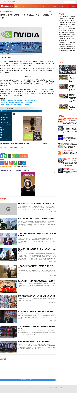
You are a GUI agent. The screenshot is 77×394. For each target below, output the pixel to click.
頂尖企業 (30, 6)
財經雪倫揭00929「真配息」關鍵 (66, 44)
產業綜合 (61, 6)
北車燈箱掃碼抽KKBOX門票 (68, 135)
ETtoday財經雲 (61, 56)
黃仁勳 (15, 147)
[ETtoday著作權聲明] (21, 166)
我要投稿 (15, 387)
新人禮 (11, 147)
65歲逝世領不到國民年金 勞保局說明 (67, 16)
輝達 (5, 147)
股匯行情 (42, 6)
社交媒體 (21, 147)
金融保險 (36, 6)
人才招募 (20, 387)
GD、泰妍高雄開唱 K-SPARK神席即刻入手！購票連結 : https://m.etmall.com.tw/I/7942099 (24, 143)
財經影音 (55, 6)
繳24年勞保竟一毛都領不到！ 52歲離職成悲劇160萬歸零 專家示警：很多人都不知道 (72, 98)
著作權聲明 (55, 387)
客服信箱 (39, 387)
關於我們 (25, 387)
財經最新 (23, 6)
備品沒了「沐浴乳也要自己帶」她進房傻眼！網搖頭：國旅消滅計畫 (18, 101)
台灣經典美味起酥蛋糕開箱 (68, 150)
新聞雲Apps (14, 0)
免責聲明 (61, 387)
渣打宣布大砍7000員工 (64, 40)
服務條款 (44, 387)
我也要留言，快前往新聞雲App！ (28, 379)
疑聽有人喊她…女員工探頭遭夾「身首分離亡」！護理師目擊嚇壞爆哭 (72, 78)
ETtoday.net (41, 390)
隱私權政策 (49, 387)
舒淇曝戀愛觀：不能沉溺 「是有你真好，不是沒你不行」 (16, 170)
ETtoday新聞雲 (3, 0)
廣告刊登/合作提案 (32, 387)
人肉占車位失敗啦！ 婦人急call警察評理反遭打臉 (72, 107)
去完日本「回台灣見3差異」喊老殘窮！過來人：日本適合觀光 (16, 103)
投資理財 (17, 6)
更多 (74, 62)
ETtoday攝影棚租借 (66, 168)
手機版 (9, 0)
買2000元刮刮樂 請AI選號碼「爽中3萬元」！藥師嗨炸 (15, 104)
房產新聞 (67, 6)
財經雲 (7, 6)
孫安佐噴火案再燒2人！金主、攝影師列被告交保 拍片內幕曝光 (72, 88)
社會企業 (74, 6)
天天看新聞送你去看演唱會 (68, 143)
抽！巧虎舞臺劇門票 (66, 127)
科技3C (48, 6)
